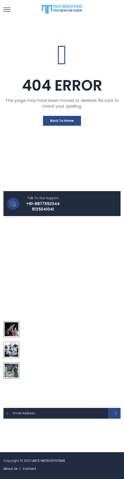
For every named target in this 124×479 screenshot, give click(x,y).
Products (14, 252)
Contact (29, 468)
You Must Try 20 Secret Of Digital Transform (57, 344)
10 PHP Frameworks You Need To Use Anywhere (59, 364)
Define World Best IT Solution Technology (54, 323)
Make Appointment (22, 268)
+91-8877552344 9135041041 (43, 206)
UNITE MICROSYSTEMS (48, 460)
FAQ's (11, 244)
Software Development (25, 291)
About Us (10, 468)
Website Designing (22, 275)
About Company (20, 260)
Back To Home (62, 120)
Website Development (25, 283)
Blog (10, 236)
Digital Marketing (20, 299)
